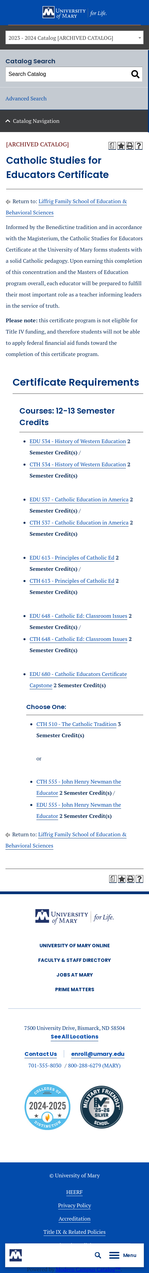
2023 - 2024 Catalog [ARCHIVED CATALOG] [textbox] (61, 38)
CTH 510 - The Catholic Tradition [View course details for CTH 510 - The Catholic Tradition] (76, 724)
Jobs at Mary (74, 974)
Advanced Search (26, 98)
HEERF (74, 1192)
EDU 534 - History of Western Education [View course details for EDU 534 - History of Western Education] (78, 441)
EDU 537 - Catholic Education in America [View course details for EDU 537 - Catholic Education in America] (79, 499)
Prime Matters (74, 989)
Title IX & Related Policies (75, 1232)
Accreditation (74, 1218)
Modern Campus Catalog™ (88, 1269)
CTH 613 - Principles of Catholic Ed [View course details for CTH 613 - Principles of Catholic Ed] (72, 580)
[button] (97, 1255)
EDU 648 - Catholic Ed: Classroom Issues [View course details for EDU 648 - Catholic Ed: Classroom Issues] (78, 615)
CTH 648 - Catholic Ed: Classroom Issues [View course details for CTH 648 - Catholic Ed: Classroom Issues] (78, 639)
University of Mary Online (74, 945)
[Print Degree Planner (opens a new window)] (112, 145)
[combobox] (74, 37)
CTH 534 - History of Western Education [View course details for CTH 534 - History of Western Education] (78, 464)
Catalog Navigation (36, 121)
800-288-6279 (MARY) (94, 1065)
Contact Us (40, 1054)
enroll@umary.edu (98, 1054)
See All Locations (74, 1037)
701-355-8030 (44, 1065)
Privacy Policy (74, 1205)
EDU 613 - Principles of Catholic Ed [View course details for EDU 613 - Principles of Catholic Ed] (72, 557)
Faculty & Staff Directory (74, 960)
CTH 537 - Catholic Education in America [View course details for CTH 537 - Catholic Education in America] (79, 522)
